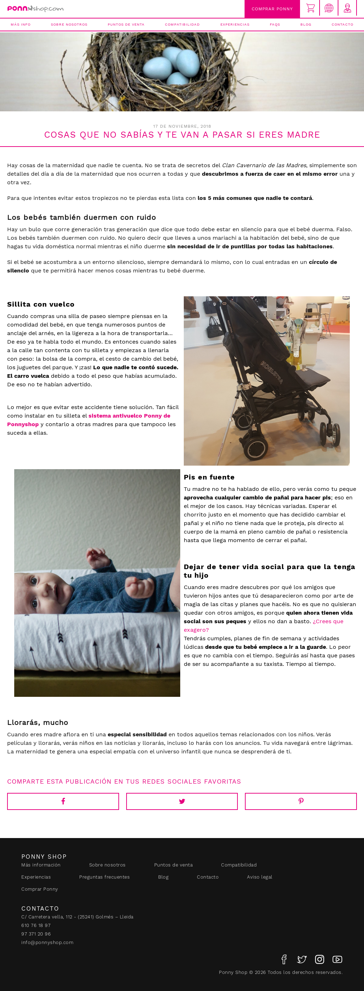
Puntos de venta (126, 24)
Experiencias (235, 24)
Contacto (342, 24)
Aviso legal (260, 877)
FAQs (275, 24)
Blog (305, 24)
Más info (21, 24)
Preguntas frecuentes (104, 877)
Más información (41, 865)
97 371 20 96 (36, 934)
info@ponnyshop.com (47, 942)
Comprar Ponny (272, 8)
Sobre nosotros (69, 24)
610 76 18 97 (35, 925)
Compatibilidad (182, 24)
